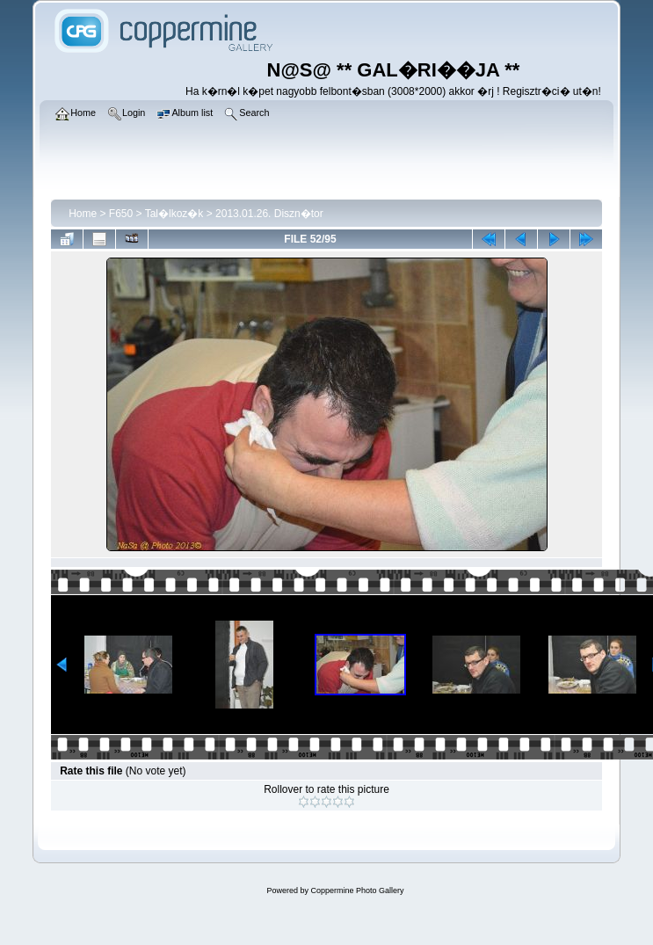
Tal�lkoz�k (174, 213)
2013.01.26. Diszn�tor (269, 213)
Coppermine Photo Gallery (356, 890)
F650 (121, 213)
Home (83, 213)
